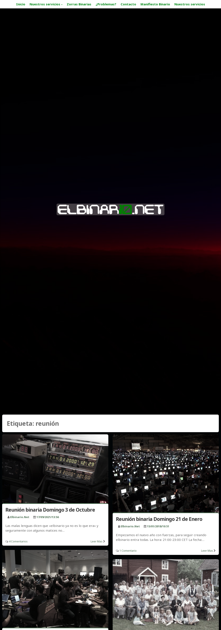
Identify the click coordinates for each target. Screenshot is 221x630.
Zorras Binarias (79, 4)
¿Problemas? (106, 4)
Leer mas (97, 541)
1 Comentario (128, 551)
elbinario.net (19, 517)
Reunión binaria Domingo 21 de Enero (159, 518)
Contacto (128, 4)
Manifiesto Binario (155, 4)
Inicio (20, 4)
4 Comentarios (18, 541)
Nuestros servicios (45, 4)
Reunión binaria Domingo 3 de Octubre (50, 509)
